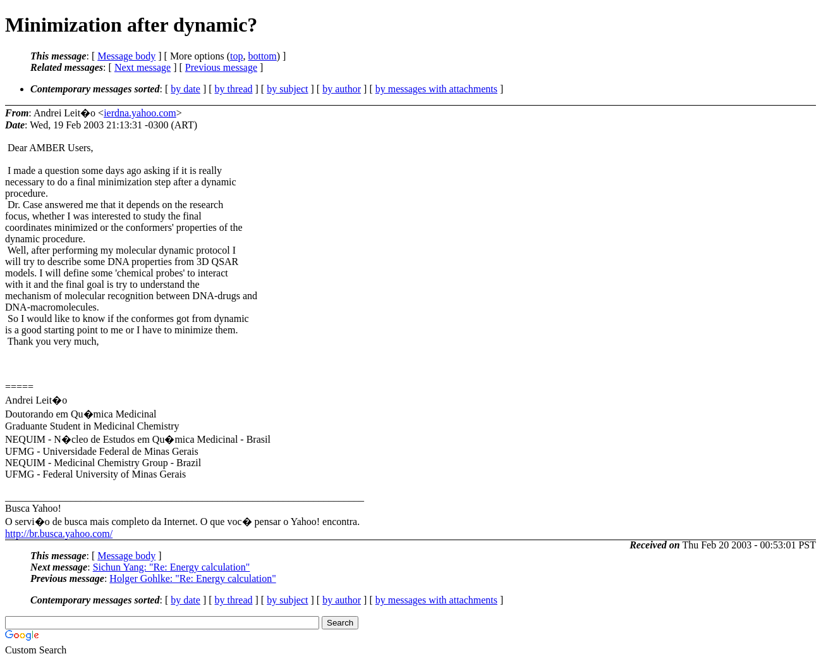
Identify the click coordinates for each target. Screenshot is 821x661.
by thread (234, 88)
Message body (126, 56)
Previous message (221, 67)
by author (341, 88)
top (236, 56)
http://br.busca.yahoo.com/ (59, 533)
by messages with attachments (436, 88)
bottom (262, 56)
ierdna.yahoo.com (140, 113)
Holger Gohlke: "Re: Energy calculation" (192, 578)
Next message (142, 67)
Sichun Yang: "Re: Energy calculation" (171, 567)
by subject (287, 88)
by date (185, 88)
